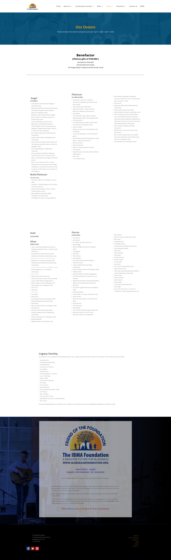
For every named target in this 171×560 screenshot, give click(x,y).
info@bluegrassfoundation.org (94, 396)
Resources (120, 6)
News (99, 6)
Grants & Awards (128, 538)
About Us (67, 6)
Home (58, 6)
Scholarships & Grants (83, 6)
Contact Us (133, 6)
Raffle (142, 6)
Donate (108, 6)
